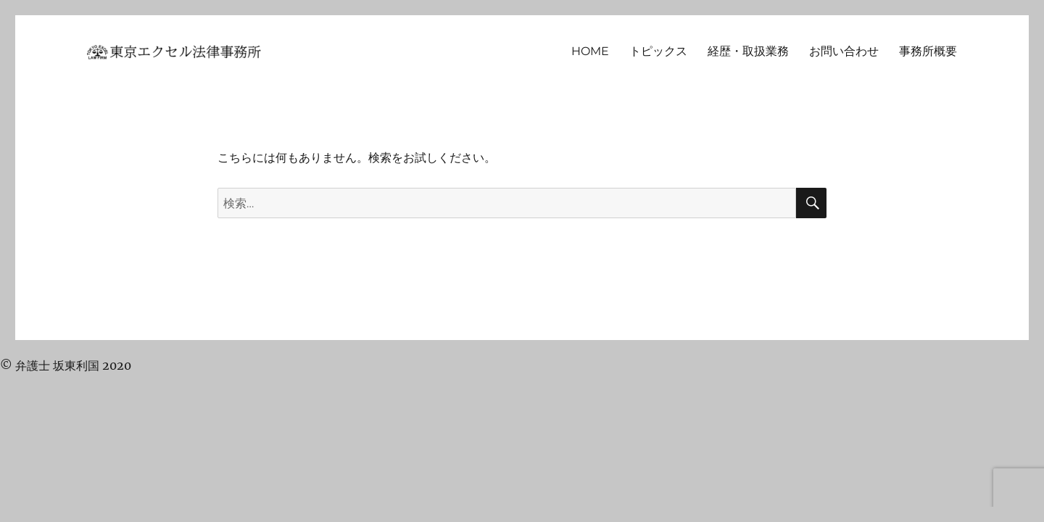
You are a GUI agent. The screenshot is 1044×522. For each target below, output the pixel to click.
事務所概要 (928, 51)
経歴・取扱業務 (748, 51)
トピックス (658, 51)
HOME (590, 51)
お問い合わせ (844, 51)
